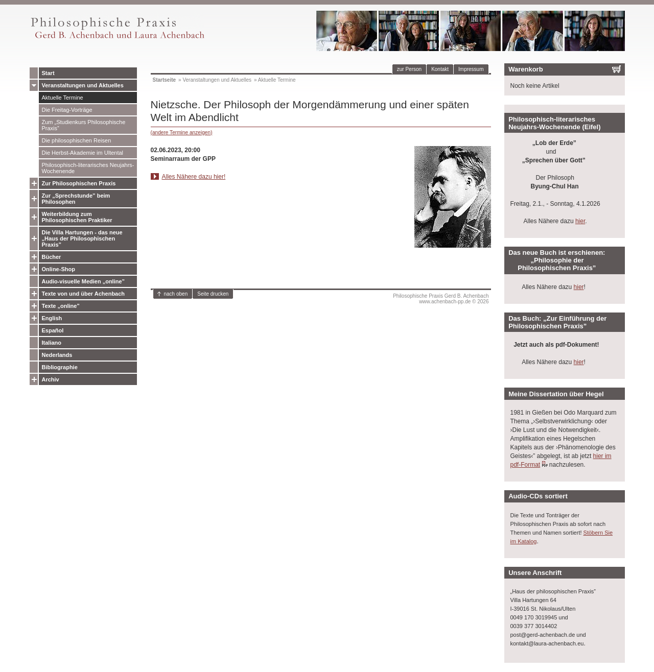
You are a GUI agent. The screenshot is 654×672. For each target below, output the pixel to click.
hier (580, 221)
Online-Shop (58, 269)
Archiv (50, 379)
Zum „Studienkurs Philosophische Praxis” (84, 125)
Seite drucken (212, 294)
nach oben (176, 294)
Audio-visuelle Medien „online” (83, 281)
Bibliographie (60, 367)
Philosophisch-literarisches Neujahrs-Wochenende (88, 168)
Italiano (52, 343)
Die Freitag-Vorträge (67, 110)
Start (48, 73)
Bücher (51, 257)
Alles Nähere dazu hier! (194, 176)
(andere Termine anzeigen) (182, 132)
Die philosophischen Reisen (76, 140)
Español (53, 330)
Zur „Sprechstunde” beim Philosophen (76, 199)
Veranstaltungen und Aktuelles (83, 85)
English (52, 318)
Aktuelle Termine (62, 97)
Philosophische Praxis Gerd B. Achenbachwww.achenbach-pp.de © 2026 (440, 298)
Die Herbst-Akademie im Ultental (83, 153)
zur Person (409, 69)
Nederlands (57, 355)
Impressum (470, 69)
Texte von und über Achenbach (83, 294)
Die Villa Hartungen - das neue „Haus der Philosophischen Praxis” (82, 238)
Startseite (164, 80)
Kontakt (440, 69)
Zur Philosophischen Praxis (79, 183)
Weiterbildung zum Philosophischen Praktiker (77, 217)
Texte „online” (61, 306)
